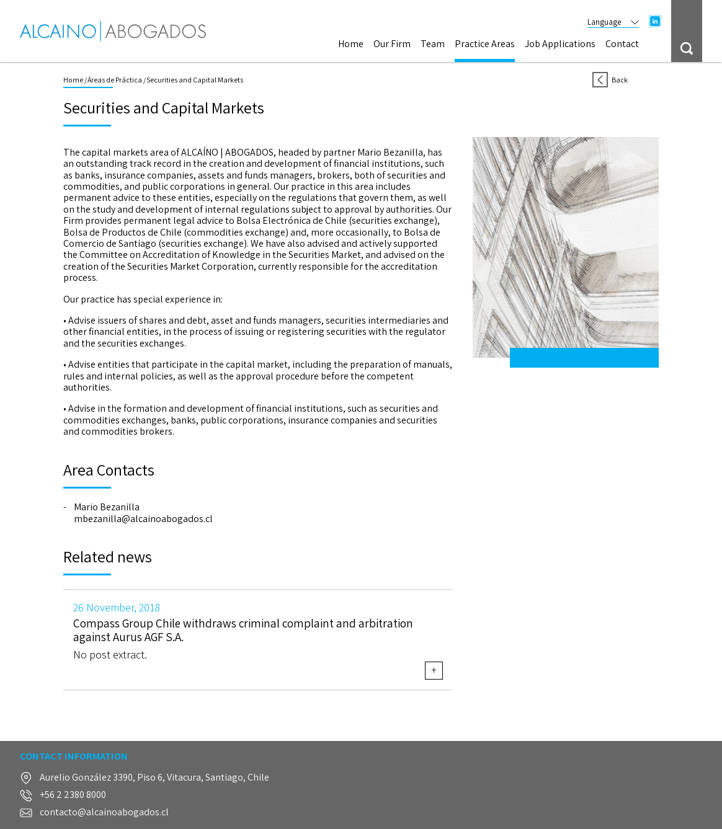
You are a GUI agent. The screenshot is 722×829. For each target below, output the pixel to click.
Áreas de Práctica (114, 79)
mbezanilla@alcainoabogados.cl (143, 519)
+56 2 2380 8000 (73, 795)
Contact (622, 44)
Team (433, 44)
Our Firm (392, 44)
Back (610, 79)
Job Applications (560, 44)
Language (613, 22)
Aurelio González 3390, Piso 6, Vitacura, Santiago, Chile (154, 778)
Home (350, 44)
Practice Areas (485, 44)
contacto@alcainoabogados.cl (104, 812)
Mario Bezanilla (107, 507)
